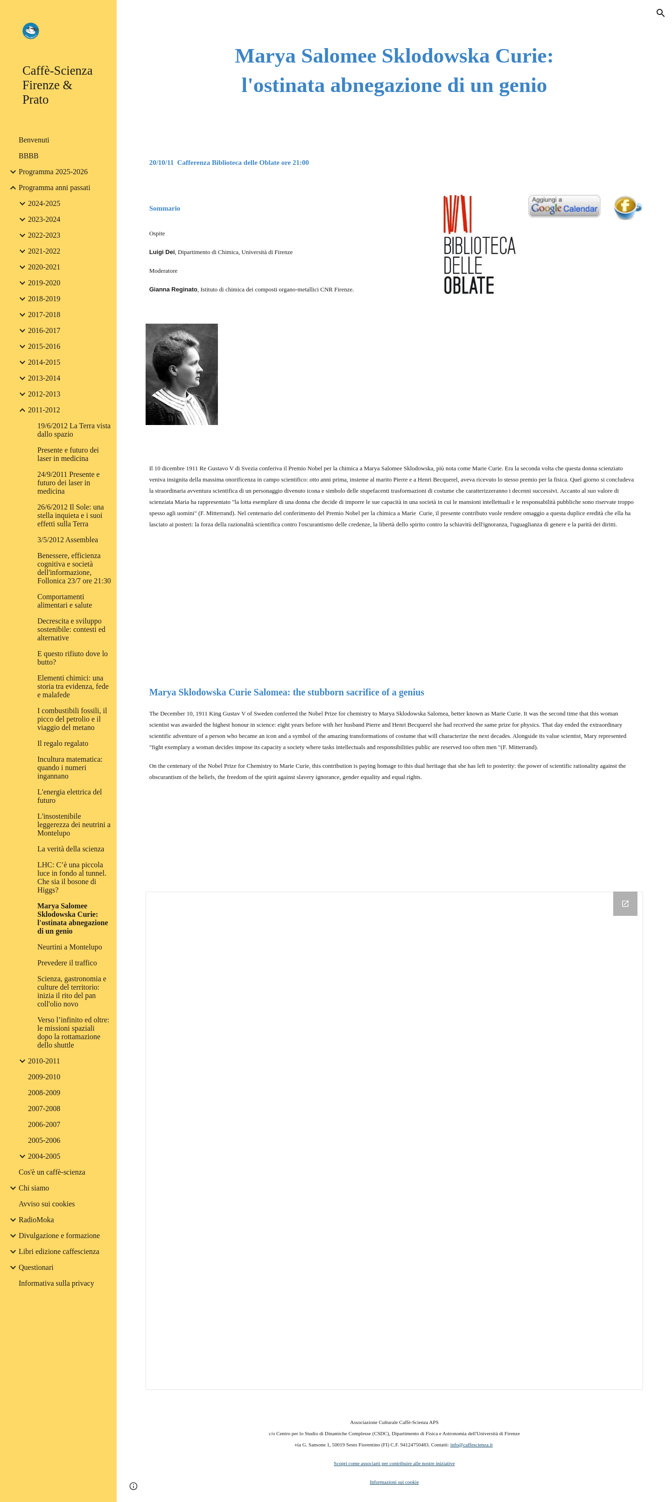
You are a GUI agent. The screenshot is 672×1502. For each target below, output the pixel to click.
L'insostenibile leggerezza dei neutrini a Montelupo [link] (74, 824)
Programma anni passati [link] (55, 187)
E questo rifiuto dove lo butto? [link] (72, 658)
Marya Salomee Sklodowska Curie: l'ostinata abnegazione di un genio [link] (72, 918)
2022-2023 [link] (44, 235)
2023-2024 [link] (44, 219)
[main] (394, 70)
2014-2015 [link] (44, 362)
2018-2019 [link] (44, 299)
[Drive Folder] (395, 1141)
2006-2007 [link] (44, 1124)
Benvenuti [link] (34, 140)
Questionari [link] (36, 1267)
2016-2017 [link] (44, 330)
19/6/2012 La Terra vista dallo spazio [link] (74, 430)
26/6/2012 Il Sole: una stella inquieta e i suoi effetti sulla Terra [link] (70, 515)
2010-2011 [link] (44, 1061)
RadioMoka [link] (36, 1220)
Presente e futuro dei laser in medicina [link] (68, 454)
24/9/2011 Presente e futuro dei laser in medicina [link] (68, 482)
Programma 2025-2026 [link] (53, 172)
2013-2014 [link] (44, 378)
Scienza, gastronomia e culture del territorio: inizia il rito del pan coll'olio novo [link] (71, 991)
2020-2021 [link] (44, 267)
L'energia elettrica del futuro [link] (69, 796)
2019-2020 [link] (44, 283)
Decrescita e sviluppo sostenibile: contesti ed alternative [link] (71, 629)
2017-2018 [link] (44, 315)
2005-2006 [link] (44, 1140)
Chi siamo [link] (34, 1188)
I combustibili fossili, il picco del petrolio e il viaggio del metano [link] (72, 719)
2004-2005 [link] (44, 1156)
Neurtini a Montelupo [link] (69, 947)
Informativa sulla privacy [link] (56, 1283)
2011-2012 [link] (44, 410)
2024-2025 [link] (44, 203)
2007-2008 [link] (44, 1108)
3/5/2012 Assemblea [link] (67, 540)
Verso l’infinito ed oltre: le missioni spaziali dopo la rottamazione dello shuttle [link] (73, 1032)
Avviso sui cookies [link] (47, 1204)
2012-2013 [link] (44, 394)
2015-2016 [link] (44, 346)
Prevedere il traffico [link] (67, 963)
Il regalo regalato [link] (62, 743)
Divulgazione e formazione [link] (59, 1236)
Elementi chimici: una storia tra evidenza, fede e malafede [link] (73, 686)
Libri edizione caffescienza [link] (59, 1251)
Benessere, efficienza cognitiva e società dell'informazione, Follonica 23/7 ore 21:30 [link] (74, 568)
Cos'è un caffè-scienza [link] (52, 1172)
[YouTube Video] (330, 380)
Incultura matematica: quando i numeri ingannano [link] (70, 767)
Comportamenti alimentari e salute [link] (64, 601)
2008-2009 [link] (44, 1093)
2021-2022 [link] (44, 251)
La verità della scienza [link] (70, 849)
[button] (661, 13)
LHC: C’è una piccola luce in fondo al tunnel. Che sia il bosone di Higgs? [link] (71, 877)
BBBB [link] (29, 156)
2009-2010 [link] (44, 1077)
